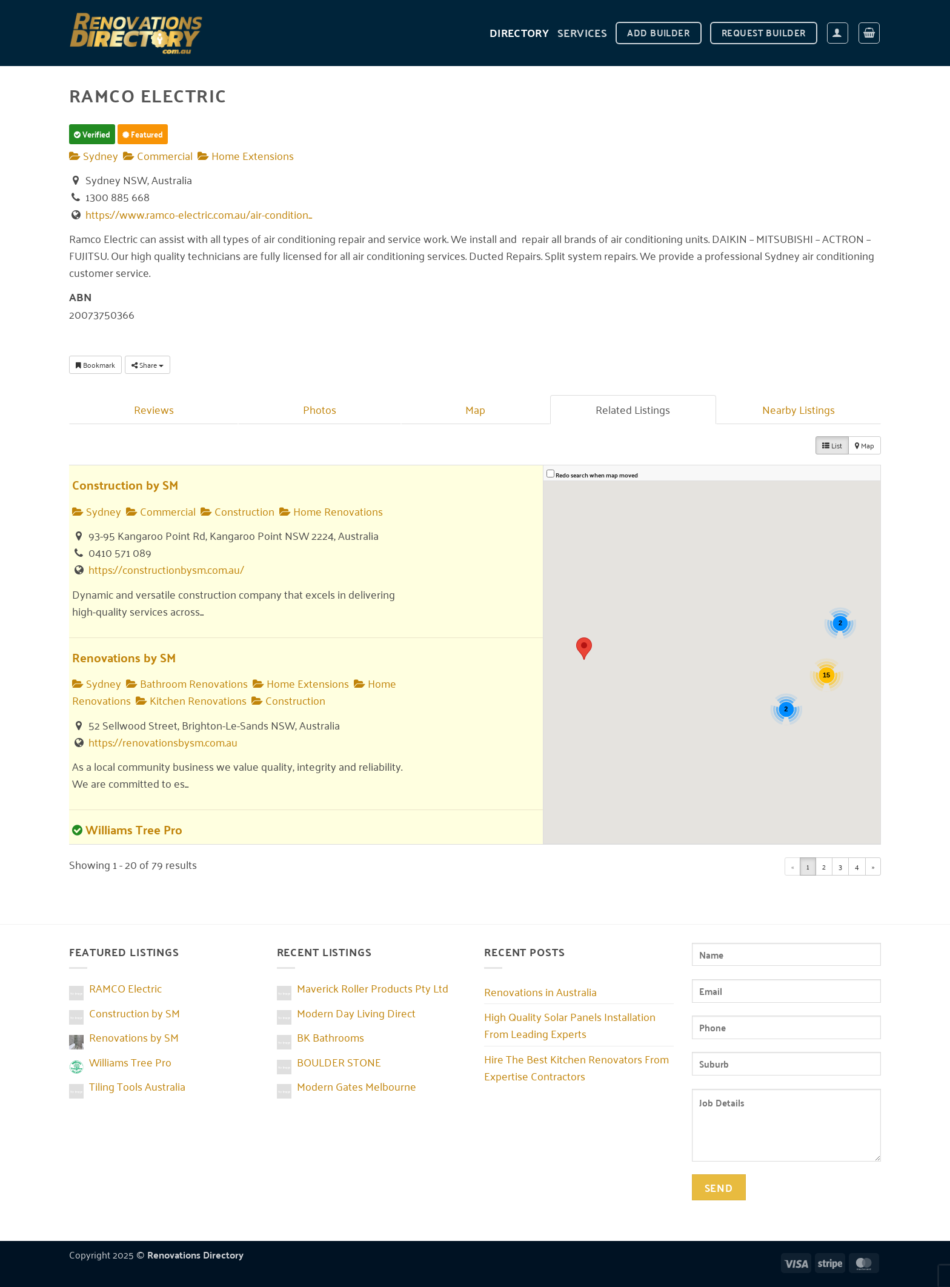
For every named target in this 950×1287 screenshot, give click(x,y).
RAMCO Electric (125, 987)
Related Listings (633, 409)
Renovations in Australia (540, 991)
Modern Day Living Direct (356, 1012)
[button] (837, 33)
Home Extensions (246, 155)
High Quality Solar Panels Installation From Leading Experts (570, 1024)
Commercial (158, 155)
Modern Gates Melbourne (356, 1086)
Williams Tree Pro (133, 829)
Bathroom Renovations (187, 683)
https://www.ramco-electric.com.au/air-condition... (198, 214)
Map (475, 409)
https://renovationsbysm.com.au (163, 741)
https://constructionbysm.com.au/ (166, 569)
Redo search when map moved (597, 475)
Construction (237, 510)
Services (582, 32)
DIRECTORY (519, 32)
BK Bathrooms (330, 1036)
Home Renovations (331, 510)
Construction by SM (125, 484)
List (832, 445)
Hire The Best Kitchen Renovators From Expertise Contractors (576, 1067)
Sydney (93, 155)
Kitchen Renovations (191, 700)
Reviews (154, 409)
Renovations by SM (124, 657)
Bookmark (95, 364)
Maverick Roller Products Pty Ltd (372, 987)
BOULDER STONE (339, 1061)
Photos (319, 409)
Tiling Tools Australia (137, 1086)
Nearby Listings (798, 409)
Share (147, 364)
